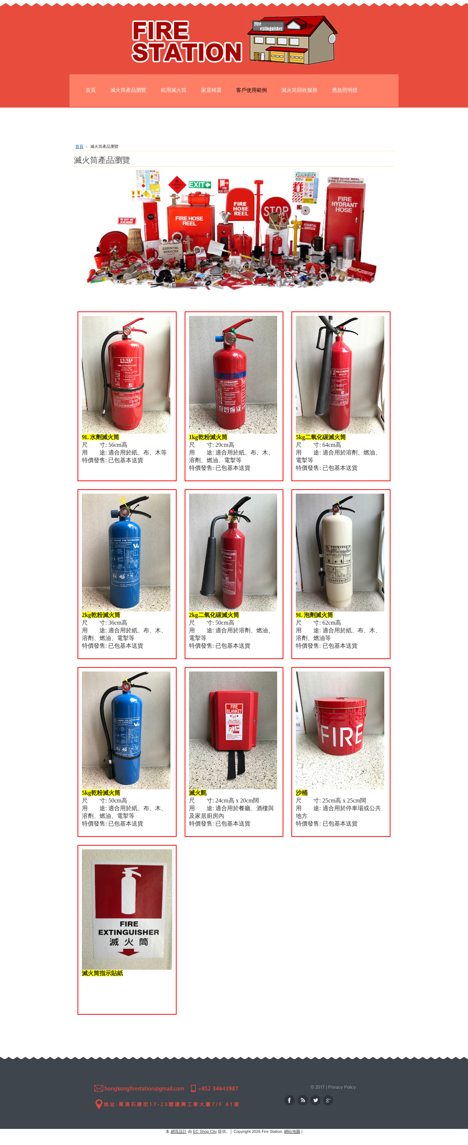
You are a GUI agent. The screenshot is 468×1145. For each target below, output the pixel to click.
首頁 (79, 146)
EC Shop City (205, 1131)
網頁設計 (179, 1131)
